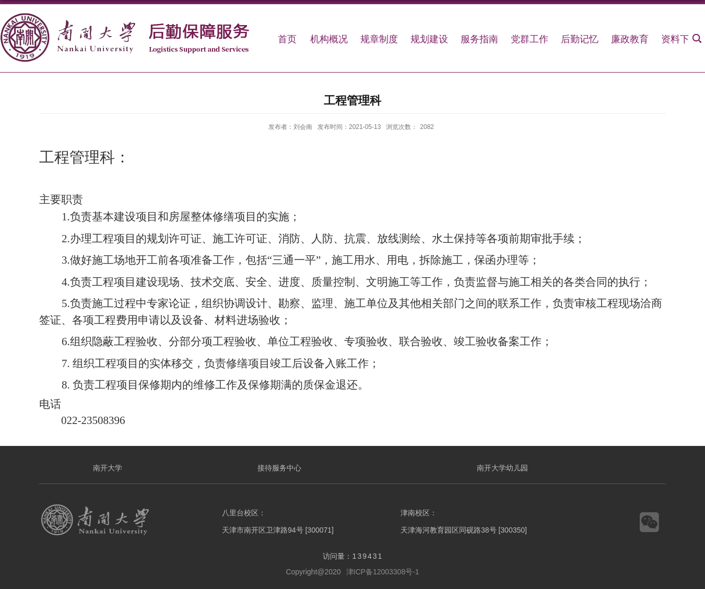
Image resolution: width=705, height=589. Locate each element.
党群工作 (529, 39)
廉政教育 (630, 39)
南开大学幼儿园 (502, 468)
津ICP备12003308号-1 (382, 572)
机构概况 (329, 39)
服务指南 (479, 39)
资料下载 (680, 39)
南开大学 (107, 468)
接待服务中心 (279, 468)
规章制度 (379, 39)
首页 (287, 39)
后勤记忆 (579, 39)
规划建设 (429, 39)
